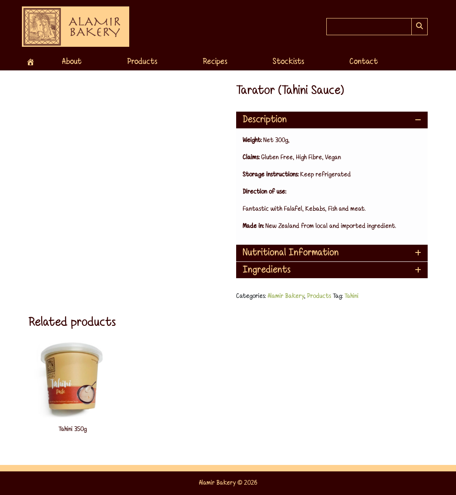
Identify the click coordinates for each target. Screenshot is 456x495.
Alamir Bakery (286, 296)
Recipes (215, 62)
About (72, 62)
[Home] (30, 61)
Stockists (288, 62)
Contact (364, 62)
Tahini (351, 296)
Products (142, 62)
